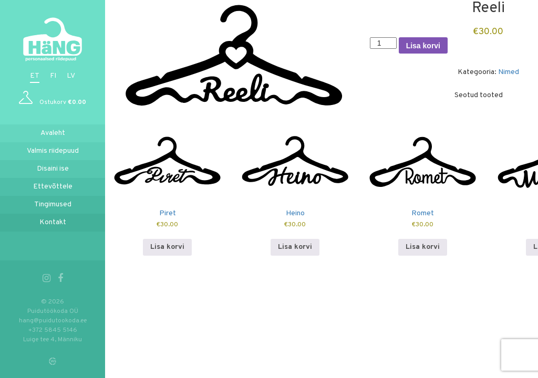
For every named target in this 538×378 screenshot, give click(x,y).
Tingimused (52, 204)
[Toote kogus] (383, 43)
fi (53, 75)
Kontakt (52, 222)
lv (71, 75)
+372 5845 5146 (52, 330)
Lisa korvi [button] (167, 247)
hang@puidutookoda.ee (53, 321)
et (34, 75)
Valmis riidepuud (53, 150)
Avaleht (52, 133)
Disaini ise (53, 168)
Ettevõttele (53, 186)
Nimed (508, 72)
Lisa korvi (423, 45)
